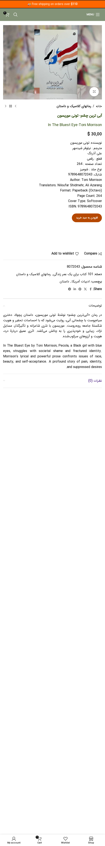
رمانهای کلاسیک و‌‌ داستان (74, 106)
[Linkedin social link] (74, 289)
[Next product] (5, 106)
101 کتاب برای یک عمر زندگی (73, 274)
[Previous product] (15, 106)
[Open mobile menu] (93, 14)
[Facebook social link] (90, 289)
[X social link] (85, 289)
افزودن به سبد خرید (87, 218)
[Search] (15, 14)
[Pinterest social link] (80, 289)
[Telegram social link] (69, 289)
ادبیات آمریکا (81, 281)
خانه (99, 106)
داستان (64, 281)
